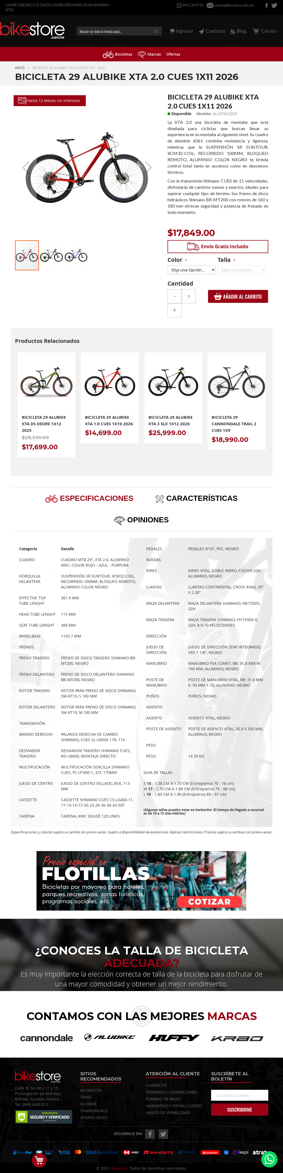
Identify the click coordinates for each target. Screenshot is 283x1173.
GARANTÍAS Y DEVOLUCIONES (174, 1105)
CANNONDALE (94, 1110)
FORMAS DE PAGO (163, 1099)
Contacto (212, 31)
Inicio (20, 67)
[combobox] (119, 31)
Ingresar (184, 31)
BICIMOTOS (91, 1090)
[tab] (89, 498)
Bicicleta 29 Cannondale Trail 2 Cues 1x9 (234, 423)
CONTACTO (156, 1085)
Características (201, 498)
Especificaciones (95, 498)
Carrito (263, 31)
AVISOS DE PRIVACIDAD (168, 1112)
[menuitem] (117, 54)
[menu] (141, 54)
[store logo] (32, 30)
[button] (26, 167)
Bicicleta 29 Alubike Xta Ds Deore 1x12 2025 (44, 423)
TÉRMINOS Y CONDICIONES (171, 1092)
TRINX (86, 1097)
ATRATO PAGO (94, 1117)
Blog (238, 31)
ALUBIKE (88, 1103)
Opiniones (147, 520)
